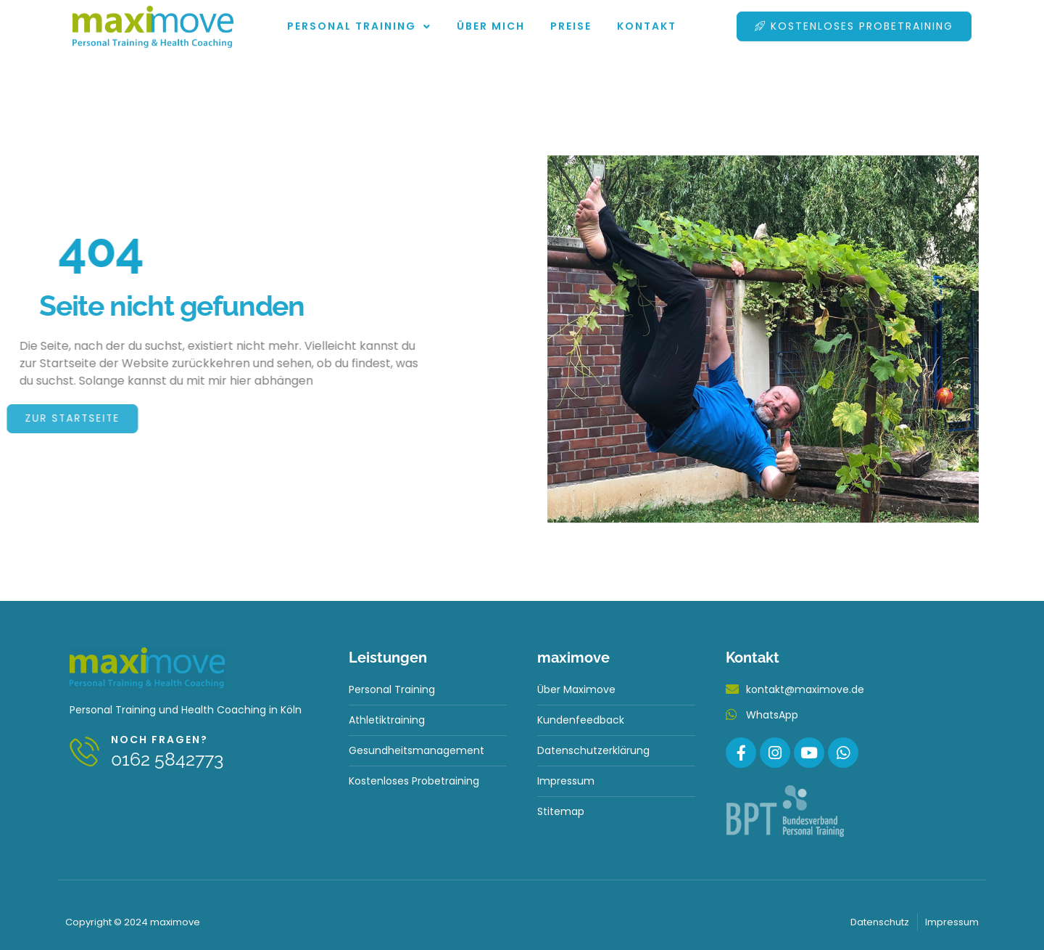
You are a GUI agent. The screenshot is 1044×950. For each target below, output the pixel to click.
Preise (571, 19)
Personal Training (359, 19)
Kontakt (646, 19)
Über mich (491, 19)
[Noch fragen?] (85, 752)
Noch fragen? (160, 739)
